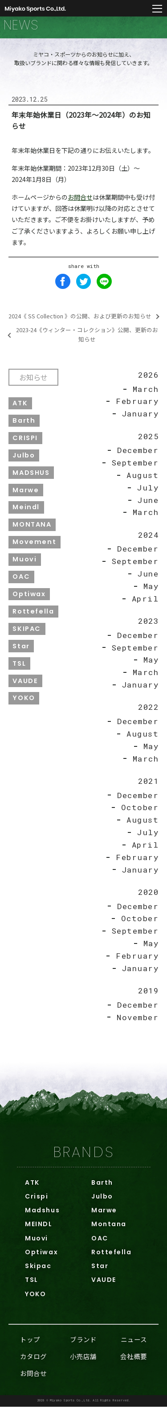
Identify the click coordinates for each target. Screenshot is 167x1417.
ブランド (83, 1349)
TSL (19, 670)
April (145, 606)
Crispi (36, 1206)
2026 (147, 380)
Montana (108, 1234)
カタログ (33, 1366)
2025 (147, 442)
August (142, 481)
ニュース (134, 1349)
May (151, 593)
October (140, 816)
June (148, 506)
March (145, 395)
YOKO (24, 705)
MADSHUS (31, 478)
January (140, 420)
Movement (35, 548)
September (134, 469)
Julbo (24, 461)
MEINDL (38, 1234)
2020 (147, 901)
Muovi (25, 566)
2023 (147, 628)
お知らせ (34, 382)
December (137, 456)
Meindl (26, 513)
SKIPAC (27, 635)
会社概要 (133, 1366)
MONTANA (32, 531)
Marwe (26, 496)
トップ (30, 1349)
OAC (21, 583)
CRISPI (25, 444)
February (136, 407)
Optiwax (29, 601)
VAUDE (25, 688)
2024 (147, 541)
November (137, 1027)
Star (21, 653)
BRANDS (83, 1162)
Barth (24, 426)
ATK (20, 408)
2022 (147, 715)
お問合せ (80, 202)
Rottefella (33, 618)
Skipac (38, 1276)
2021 (147, 789)
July (148, 494)
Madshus (42, 1220)
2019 (147, 1000)
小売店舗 (83, 1366)
